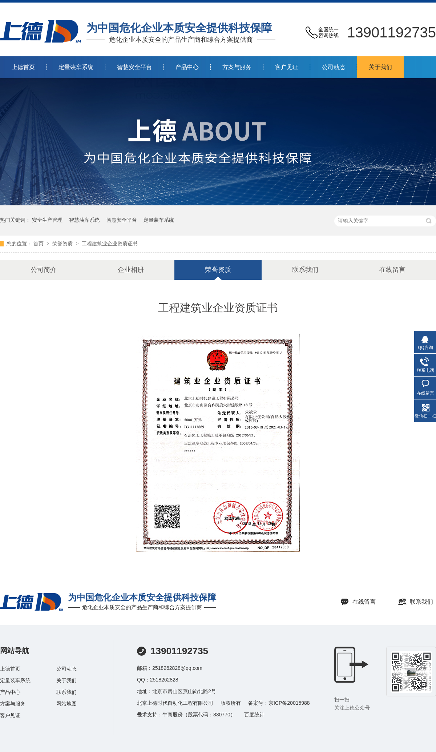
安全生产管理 (47, 220)
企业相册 (131, 269)
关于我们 (380, 67)
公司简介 (44, 269)
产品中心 (187, 67)
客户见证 (286, 67)
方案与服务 (236, 67)
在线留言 (392, 269)
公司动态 (333, 67)
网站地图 (66, 704)
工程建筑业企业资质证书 (110, 243)
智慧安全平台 (134, 67)
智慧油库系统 (84, 220)
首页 (39, 243)
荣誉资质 (63, 243)
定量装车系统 (75, 67)
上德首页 (23, 67)
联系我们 (305, 269)
